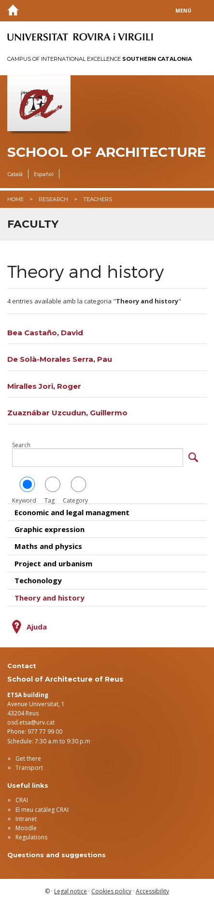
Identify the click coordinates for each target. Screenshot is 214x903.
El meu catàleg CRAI (42, 810)
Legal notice (70, 891)
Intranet (26, 819)
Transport (29, 768)
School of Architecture (106, 152)
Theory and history (49, 597)
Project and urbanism (53, 563)
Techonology (38, 580)
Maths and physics (48, 546)
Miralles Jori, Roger (44, 386)
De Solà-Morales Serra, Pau (59, 359)
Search (21, 445)
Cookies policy (111, 891)
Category (78, 490)
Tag (52, 490)
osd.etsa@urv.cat (31, 722)
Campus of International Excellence (99, 58)
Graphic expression (49, 529)
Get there (28, 758)
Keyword (27, 490)
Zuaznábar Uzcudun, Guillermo (67, 412)
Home (15, 199)
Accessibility (152, 891)
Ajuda (37, 626)
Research (53, 199)
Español (44, 174)
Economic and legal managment (71, 512)
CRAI (21, 800)
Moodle (26, 828)
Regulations (31, 837)
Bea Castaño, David (45, 332)
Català (15, 174)
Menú (183, 10)
